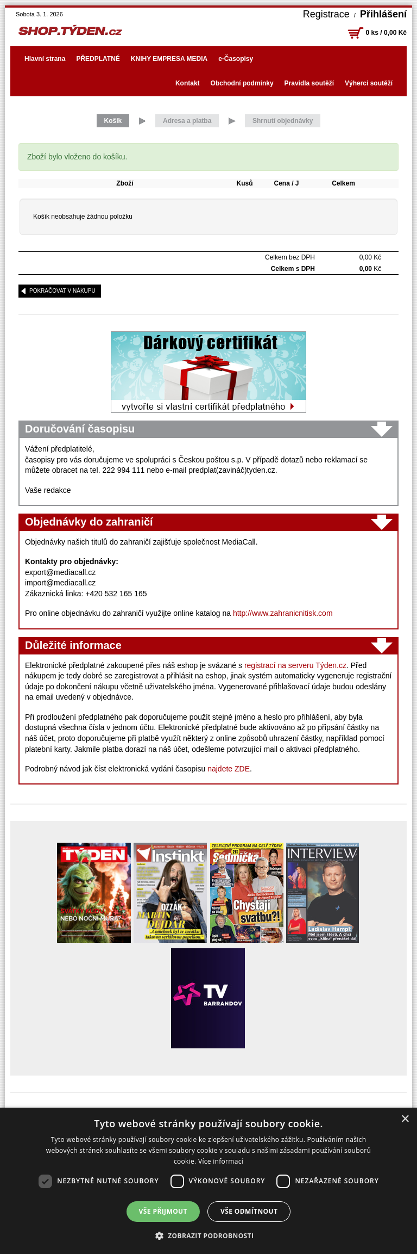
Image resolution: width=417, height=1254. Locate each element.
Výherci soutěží (369, 83)
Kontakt (187, 83)
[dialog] (208, 1181)
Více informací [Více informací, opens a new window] (220, 1161)
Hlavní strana (44, 59)
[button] (208, 1235)
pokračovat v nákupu (62, 291)
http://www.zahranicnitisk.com (283, 613)
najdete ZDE (228, 768)
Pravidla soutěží (309, 83)
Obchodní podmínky (242, 83)
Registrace (326, 14)
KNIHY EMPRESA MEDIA (169, 59)
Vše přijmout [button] (163, 1211)
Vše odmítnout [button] (248, 1211)
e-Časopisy (235, 59)
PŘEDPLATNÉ (97, 59)
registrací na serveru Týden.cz (295, 665)
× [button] (405, 1119)
